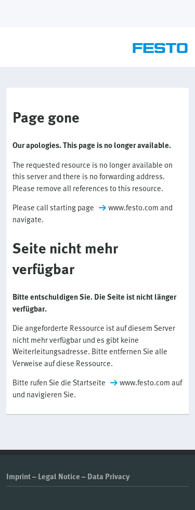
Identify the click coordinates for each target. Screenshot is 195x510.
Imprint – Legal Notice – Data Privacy (67, 476)
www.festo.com (133, 207)
